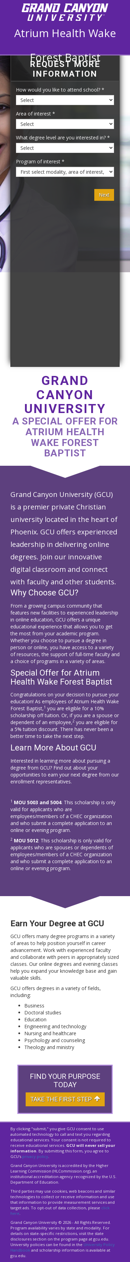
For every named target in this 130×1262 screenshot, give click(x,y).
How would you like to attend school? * (60, 89)
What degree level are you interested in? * (63, 137)
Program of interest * (40, 161)
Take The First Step (65, 1099)
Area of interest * (35, 113)
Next (104, 194)
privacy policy (35, 1156)
